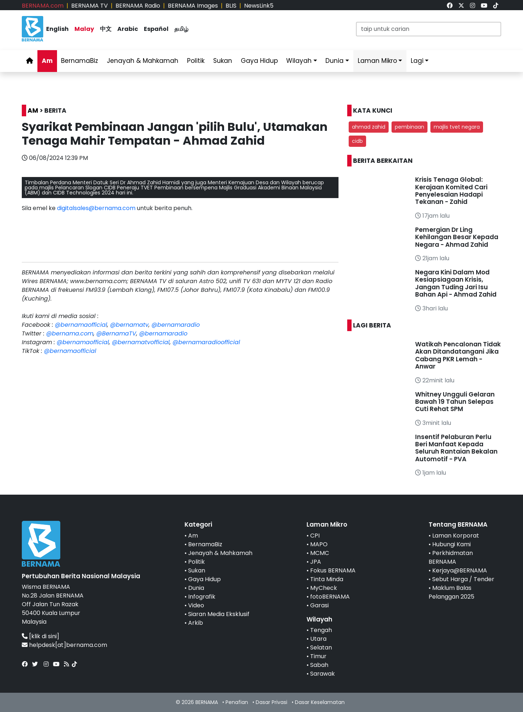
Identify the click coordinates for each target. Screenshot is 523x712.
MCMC (319, 553)
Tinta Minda (326, 579)
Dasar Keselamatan (320, 702)
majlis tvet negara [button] (457, 126)
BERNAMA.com (43, 5)
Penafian (237, 702)
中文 (106, 29)
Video (196, 605)
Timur (318, 656)
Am (47, 60)
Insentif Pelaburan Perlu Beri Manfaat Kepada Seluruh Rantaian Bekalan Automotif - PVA (456, 448)
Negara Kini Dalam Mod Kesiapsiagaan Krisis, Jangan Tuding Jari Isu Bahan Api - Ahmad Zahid (455, 283)
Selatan (321, 647)
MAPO (319, 544)
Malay (84, 29)
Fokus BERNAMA (333, 570)
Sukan (222, 60)
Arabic (127, 29)
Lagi (417, 60)
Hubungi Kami (451, 544)
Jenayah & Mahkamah (142, 60)
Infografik (201, 596)
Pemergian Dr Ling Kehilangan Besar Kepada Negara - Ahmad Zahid (456, 237)
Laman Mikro (377, 60)
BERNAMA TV (89, 5)
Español (156, 29)
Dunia (334, 60)
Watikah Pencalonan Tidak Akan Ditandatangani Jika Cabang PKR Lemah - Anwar (458, 355)
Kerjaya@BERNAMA (459, 570)
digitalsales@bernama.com (96, 208)
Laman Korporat (455, 535)
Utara (318, 639)
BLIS (231, 5)
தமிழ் (181, 29)
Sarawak (322, 673)
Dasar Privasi (271, 702)
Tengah (321, 630)
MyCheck (323, 588)
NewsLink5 (258, 5)
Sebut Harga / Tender (463, 579)
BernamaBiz (79, 60)
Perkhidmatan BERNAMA (451, 557)
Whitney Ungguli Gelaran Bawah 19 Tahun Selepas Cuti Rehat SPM (455, 402)
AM (33, 110)
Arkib (195, 623)
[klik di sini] (44, 636)
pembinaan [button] (409, 126)
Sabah (319, 665)
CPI (315, 535)
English (57, 29)
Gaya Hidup (259, 60)
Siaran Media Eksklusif (219, 614)
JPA (315, 562)
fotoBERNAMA (330, 596)
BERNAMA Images (193, 5)
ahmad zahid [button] (368, 126)
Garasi (319, 605)
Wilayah (299, 60)
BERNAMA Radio (137, 5)
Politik (195, 60)
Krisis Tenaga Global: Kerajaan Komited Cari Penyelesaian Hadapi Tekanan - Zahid (451, 190)
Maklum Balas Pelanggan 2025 (451, 592)
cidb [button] (357, 141)
